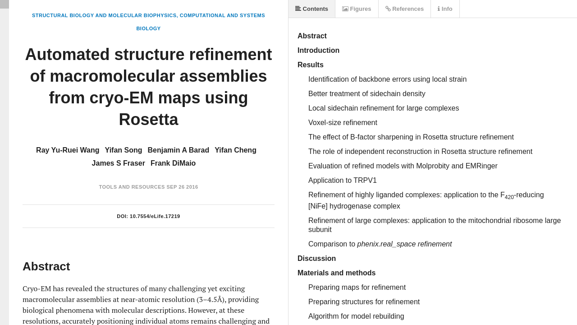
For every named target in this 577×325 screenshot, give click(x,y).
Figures (356, 8)
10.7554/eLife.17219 (155, 216)
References (404, 8)
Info (445, 8)
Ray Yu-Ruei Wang (67, 150)
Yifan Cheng (235, 150)
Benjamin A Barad (179, 150)
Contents (311, 8)
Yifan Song (123, 150)
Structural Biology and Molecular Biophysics (104, 15)
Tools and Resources (132, 187)
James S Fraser (118, 163)
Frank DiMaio (173, 163)
